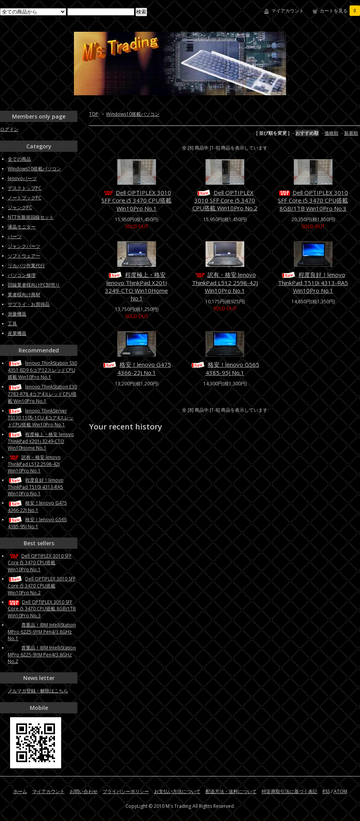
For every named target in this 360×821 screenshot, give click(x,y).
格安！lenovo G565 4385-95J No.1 (224, 368)
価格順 (331, 133)
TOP (93, 114)
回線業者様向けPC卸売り (34, 285)
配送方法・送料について (231, 791)
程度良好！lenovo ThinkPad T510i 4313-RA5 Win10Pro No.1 (313, 282)
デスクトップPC (24, 188)
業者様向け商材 (24, 294)
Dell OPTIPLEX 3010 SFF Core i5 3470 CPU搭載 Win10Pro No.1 (136, 200)
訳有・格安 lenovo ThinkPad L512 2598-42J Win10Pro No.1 (225, 282)
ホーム (20, 791)
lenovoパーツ (22, 178)
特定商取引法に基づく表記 (289, 791)
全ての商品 (19, 159)
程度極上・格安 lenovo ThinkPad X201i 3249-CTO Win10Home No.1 (136, 286)
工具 (12, 323)
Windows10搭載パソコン (132, 114)
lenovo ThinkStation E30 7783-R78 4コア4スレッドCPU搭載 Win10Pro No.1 (42, 393)
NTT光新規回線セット (31, 217)
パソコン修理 (22, 275)
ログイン (9, 129)
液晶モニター (22, 226)
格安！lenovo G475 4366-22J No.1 (136, 368)
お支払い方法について (177, 791)
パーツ (15, 236)
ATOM (340, 791)
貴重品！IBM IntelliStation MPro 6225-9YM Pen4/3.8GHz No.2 (42, 654)
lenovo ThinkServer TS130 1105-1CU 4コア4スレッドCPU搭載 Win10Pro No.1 (41, 417)
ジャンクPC (20, 207)
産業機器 (17, 333)
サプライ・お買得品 (29, 304)
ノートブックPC (24, 197)
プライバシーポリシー (126, 791)
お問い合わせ (84, 791)
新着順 (351, 133)
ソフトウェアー (24, 255)
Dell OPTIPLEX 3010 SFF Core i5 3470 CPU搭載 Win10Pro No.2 (224, 200)
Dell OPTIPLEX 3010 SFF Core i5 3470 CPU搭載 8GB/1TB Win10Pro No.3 (313, 200)
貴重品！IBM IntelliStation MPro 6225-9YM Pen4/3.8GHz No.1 (42, 632)
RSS (326, 791)
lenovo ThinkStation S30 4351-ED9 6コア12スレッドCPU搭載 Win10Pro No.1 (42, 370)
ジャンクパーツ (24, 246)
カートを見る (340, 10)
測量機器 (17, 314)
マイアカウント (287, 10)
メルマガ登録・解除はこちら (38, 690)
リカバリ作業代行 (26, 265)
